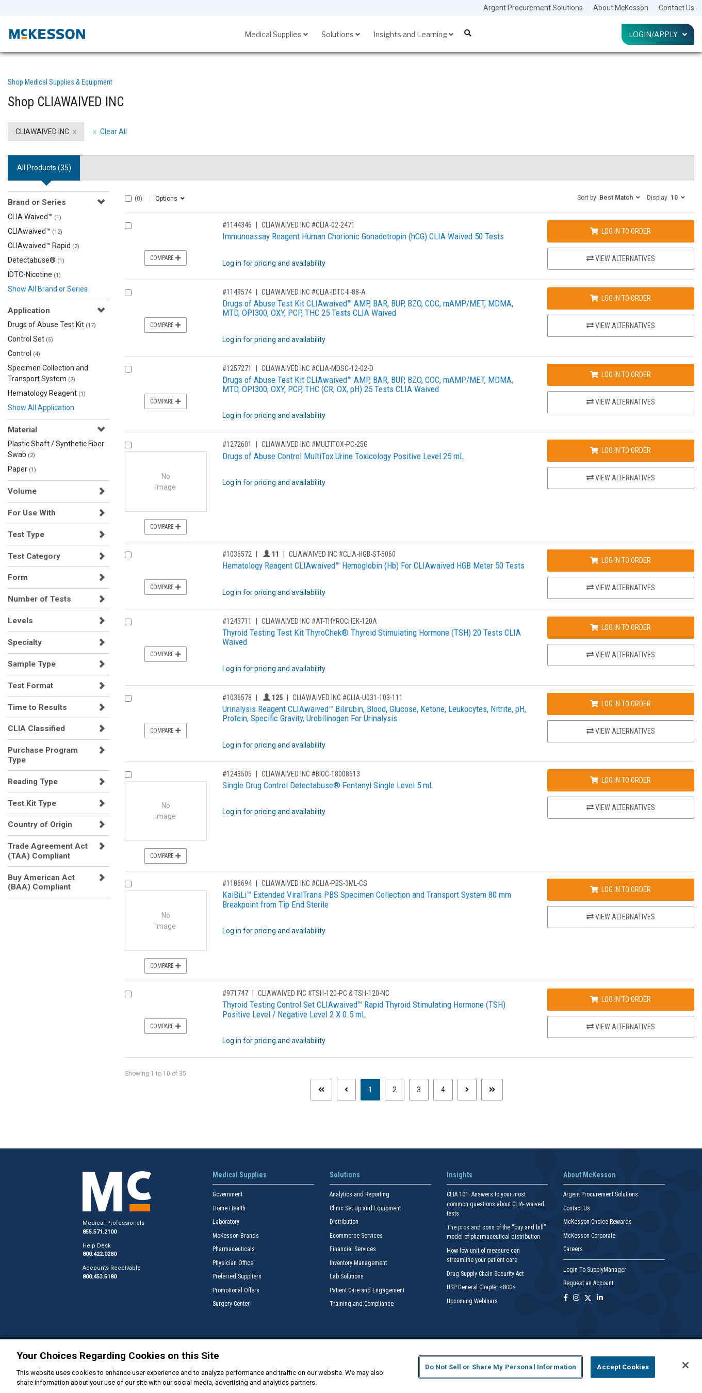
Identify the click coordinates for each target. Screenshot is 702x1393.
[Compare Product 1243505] (128, 774)
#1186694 (237, 883)
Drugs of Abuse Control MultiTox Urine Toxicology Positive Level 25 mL (343, 456)
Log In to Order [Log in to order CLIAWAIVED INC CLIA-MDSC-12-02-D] (620, 374)
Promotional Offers (236, 1290)
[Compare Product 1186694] (128, 884)
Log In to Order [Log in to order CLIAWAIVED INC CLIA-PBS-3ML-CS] (620, 889)
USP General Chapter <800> (481, 1287)
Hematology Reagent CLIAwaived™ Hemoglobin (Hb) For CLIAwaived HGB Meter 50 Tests (373, 565)
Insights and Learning (413, 34)
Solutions (340, 34)
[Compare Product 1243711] (128, 622)
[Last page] (492, 1089)
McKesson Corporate (589, 1235)
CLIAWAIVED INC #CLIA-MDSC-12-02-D (317, 368)
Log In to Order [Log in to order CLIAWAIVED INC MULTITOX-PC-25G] (620, 450)
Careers (573, 1249)
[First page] (321, 1089)
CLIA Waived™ (34, 217)
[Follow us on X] (588, 1298)
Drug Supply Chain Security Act (485, 1273)
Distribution (344, 1221)
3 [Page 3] (419, 1090)
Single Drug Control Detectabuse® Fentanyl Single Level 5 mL (327, 785)
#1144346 (237, 225)
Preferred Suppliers (237, 1276)
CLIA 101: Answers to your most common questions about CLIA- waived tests (495, 1204)
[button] (608, 197)
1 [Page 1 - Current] (374, 1089)
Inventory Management (358, 1263)
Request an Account (588, 1283)
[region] (351, 1366)
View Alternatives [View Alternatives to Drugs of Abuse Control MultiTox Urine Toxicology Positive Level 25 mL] (620, 478)
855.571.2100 (100, 1231)
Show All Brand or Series (48, 289)
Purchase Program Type (43, 755)
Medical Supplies (276, 34)
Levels (20, 620)
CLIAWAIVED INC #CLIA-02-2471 (308, 225)
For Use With (32, 512)
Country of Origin (40, 824)
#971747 (235, 993)
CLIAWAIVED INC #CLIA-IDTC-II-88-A (314, 292)
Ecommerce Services (356, 1235)
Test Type (26, 534)
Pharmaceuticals (234, 1249)
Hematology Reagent (47, 393)
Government (227, 1194)
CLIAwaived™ (35, 231)
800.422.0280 (100, 1254)
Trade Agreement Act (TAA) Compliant (48, 850)
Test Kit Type (32, 803)
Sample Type (32, 664)
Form (18, 577)
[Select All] (128, 198)
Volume (22, 491)
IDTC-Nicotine (34, 274)
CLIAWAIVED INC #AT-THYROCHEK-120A (319, 621)
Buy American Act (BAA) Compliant (41, 882)
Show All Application (41, 407)
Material (22, 429)
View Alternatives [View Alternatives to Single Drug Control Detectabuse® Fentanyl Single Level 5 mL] (620, 807)
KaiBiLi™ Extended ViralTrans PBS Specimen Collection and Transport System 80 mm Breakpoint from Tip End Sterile (366, 899)
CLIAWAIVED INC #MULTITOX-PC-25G (315, 444)
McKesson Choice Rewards (597, 1221)
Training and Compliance (362, 1303)
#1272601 (237, 444)
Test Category (34, 556)
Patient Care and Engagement (367, 1290)
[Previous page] (346, 1089)
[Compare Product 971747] (128, 994)
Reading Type (33, 781)
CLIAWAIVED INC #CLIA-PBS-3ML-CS (314, 883)
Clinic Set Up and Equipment (365, 1208)
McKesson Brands (236, 1235)
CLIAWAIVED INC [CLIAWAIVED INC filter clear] (42, 131)
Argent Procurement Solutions (533, 8)
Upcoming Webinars (472, 1301)
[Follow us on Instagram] (576, 1298)
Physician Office (233, 1263)
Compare (165, 258)
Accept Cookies (623, 1367)
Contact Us (676, 8)
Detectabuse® (36, 260)
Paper (22, 469)
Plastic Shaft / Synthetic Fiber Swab (56, 449)
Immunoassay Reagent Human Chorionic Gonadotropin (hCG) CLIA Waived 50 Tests (363, 236)
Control (24, 353)
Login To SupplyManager (594, 1269)
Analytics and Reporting (359, 1194)
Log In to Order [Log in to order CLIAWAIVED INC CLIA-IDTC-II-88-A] (620, 298)
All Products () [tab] (44, 168)
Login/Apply (658, 34)
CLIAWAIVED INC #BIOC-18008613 (311, 774)
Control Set (30, 339)
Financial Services (353, 1249)
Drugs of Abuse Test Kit (52, 324)
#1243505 (237, 774)
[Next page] (467, 1089)
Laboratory (226, 1221)
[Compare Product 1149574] (128, 292)
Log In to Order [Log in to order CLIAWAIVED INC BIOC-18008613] (620, 780)
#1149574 (237, 292)
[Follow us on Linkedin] (600, 1298)
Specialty (25, 642)
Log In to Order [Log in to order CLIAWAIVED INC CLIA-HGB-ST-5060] (620, 560)
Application (29, 310)
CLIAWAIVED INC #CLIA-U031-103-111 (347, 697)
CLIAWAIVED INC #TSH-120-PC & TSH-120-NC (323, 993)
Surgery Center (231, 1303)
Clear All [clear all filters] (113, 131)
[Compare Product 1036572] (128, 555)
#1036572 (237, 554)
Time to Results (37, 707)
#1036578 (237, 697)
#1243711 (237, 621)
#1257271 (237, 368)
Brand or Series (37, 202)
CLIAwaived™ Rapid (43, 245)
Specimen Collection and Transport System (48, 373)
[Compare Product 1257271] (128, 369)
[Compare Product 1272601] (128, 445)
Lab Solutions (347, 1276)
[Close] (685, 1365)
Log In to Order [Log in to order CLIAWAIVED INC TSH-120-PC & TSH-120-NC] (620, 999)
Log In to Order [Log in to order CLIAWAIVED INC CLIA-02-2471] (620, 231)
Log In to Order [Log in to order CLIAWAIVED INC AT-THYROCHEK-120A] (620, 627)
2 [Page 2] (395, 1090)
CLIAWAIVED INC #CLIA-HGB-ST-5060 (342, 554)
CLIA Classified (36, 728)
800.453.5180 (100, 1276)
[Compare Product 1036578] (128, 698)
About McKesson (620, 8)
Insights (459, 1175)
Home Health (229, 1208)
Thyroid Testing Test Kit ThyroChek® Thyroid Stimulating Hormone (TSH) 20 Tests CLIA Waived (371, 637)
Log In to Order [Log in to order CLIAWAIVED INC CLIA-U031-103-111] (620, 704)
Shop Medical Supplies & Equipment (60, 82)
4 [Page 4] (443, 1090)
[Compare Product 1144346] (128, 225)
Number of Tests (39, 599)
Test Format (30, 685)
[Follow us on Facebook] (565, 1298)
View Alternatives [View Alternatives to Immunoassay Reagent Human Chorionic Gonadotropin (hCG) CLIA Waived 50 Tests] (620, 258)
